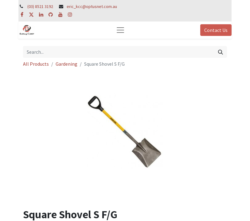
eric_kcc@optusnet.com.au (92, 6)
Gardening (66, 64)
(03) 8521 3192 (40, 6)
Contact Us (216, 30)
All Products (36, 64)
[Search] (220, 52)
